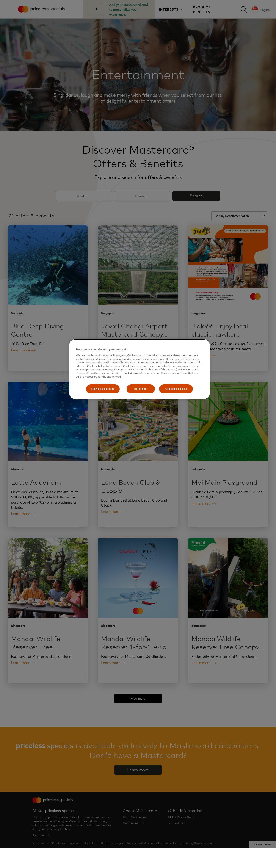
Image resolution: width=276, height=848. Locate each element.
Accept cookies (176, 388)
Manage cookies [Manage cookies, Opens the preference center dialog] (102, 388)
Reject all (140, 388)
